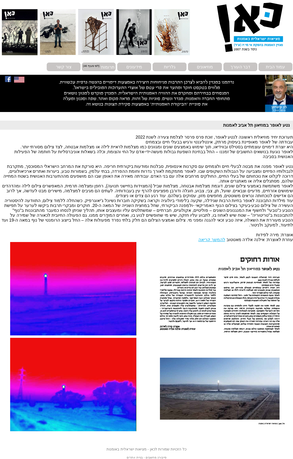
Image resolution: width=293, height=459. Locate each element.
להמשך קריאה (211, 239)
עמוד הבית (275, 66)
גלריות (169, 66)
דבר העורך (240, 66)
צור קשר (64, 66)
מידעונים (134, 66)
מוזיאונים (205, 66)
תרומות (107, 66)
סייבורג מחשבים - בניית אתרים (146, 457)
